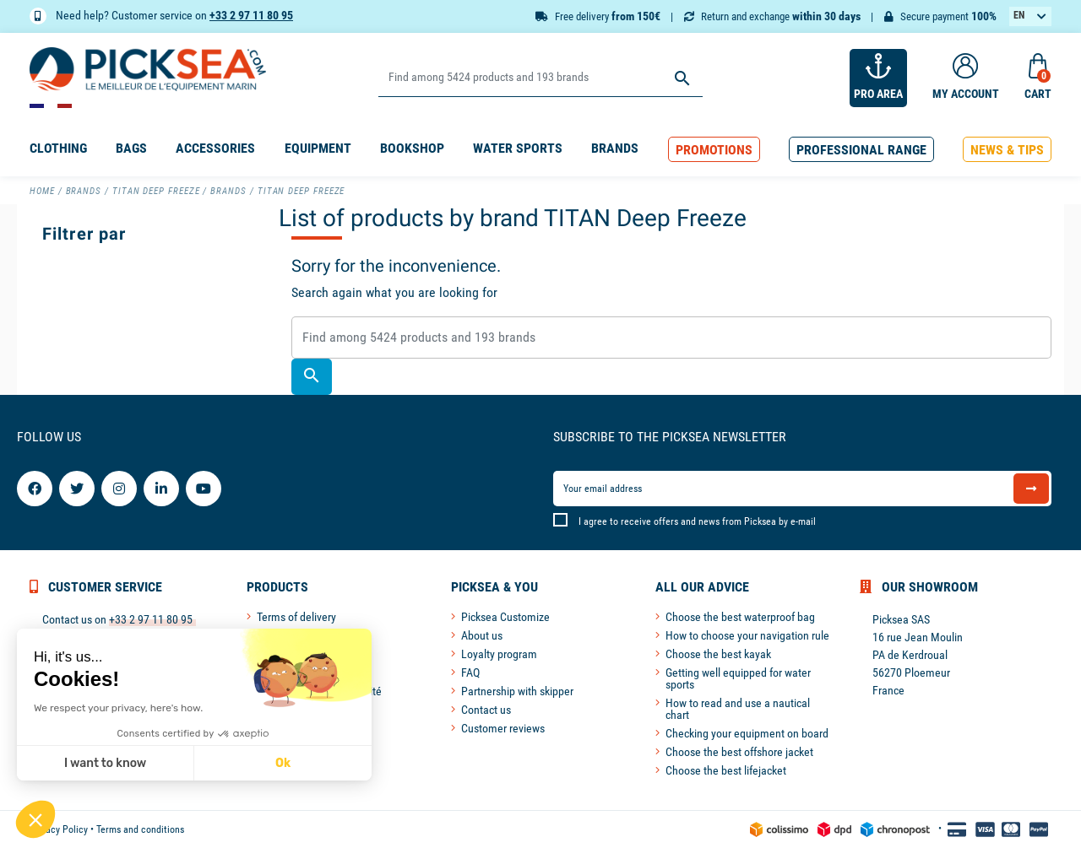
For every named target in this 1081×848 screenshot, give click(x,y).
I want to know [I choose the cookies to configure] (104, 763)
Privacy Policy (59, 829)
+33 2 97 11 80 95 (251, 15)
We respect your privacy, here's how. (117, 708)
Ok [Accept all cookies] (282, 763)
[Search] (540, 78)
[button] (714, 150)
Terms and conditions (140, 829)
